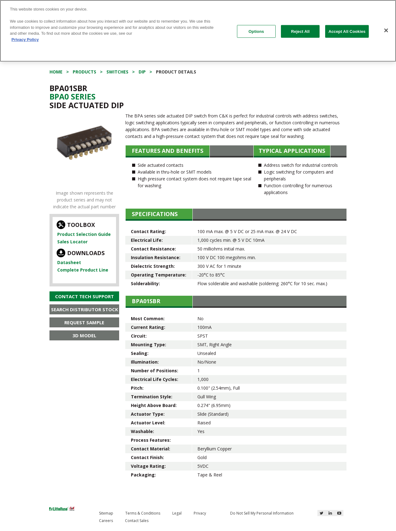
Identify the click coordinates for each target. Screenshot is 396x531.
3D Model (84, 335)
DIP (142, 72)
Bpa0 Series (73, 96)
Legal (177, 513)
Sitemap (106, 513)
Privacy (200, 513)
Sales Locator (72, 242)
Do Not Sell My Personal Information (262, 513)
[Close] (386, 30)
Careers (106, 520)
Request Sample (84, 322)
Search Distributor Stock (84, 309)
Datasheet (69, 262)
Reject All (300, 31)
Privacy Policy (25, 39)
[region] (198, 31)
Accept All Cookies (347, 31)
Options (256, 31)
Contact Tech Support (84, 296)
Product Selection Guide (84, 234)
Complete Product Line (82, 270)
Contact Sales (136, 520)
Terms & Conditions (142, 513)
